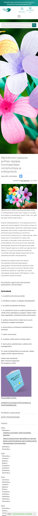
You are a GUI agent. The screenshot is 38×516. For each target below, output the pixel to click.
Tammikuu (6, 448)
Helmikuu (6, 445)
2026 (3, 426)
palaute (3, 416)
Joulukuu (5, 478)
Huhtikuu (5, 467)
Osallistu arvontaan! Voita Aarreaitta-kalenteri (17, 432)
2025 (3, 452)
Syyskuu (5, 459)
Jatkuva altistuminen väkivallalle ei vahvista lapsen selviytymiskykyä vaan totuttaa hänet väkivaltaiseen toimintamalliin (20, 439)
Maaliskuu (6, 429)
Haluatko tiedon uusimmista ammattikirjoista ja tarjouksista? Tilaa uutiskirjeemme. (19, 3)
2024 (3, 476)
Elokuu (4, 462)
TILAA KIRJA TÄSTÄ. (9, 396)
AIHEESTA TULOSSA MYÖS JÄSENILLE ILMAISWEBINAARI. (16, 402)
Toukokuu (6, 464)
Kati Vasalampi (25, 179)
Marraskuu (6, 455)
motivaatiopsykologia (13, 416)
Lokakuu (5, 457)
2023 (3, 504)
